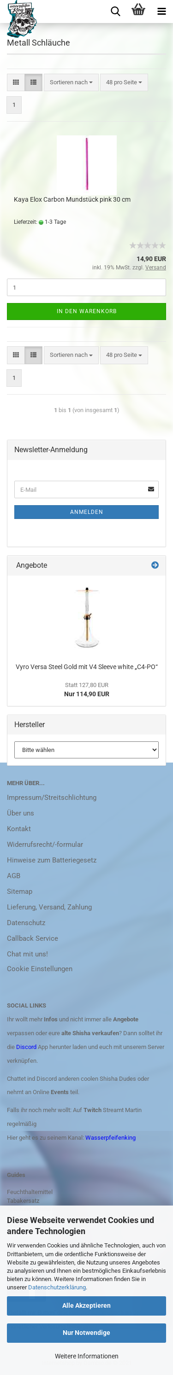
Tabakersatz (23, 1200)
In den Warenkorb (87, 311)
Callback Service (32, 938)
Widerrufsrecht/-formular (45, 844)
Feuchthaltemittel (30, 1192)
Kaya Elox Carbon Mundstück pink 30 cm (72, 199)
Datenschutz (26, 923)
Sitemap (19, 891)
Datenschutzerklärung (57, 1287)
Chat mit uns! (27, 954)
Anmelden (86, 512)
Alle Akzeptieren (86, 1305)
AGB (13, 876)
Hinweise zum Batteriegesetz (51, 860)
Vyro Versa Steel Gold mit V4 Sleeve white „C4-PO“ (87, 666)
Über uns (20, 813)
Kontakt (19, 829)
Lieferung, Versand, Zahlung (49, 907)
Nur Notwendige (86, 1332)
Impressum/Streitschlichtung (51, 797)
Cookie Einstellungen (39, 969)
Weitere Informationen (87, 1356)
